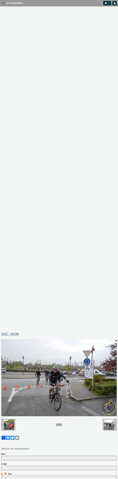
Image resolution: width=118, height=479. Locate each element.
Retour (59, 425)
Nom (3, 454)
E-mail (4, 464)
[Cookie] (5, 474)
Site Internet (6, 474)
